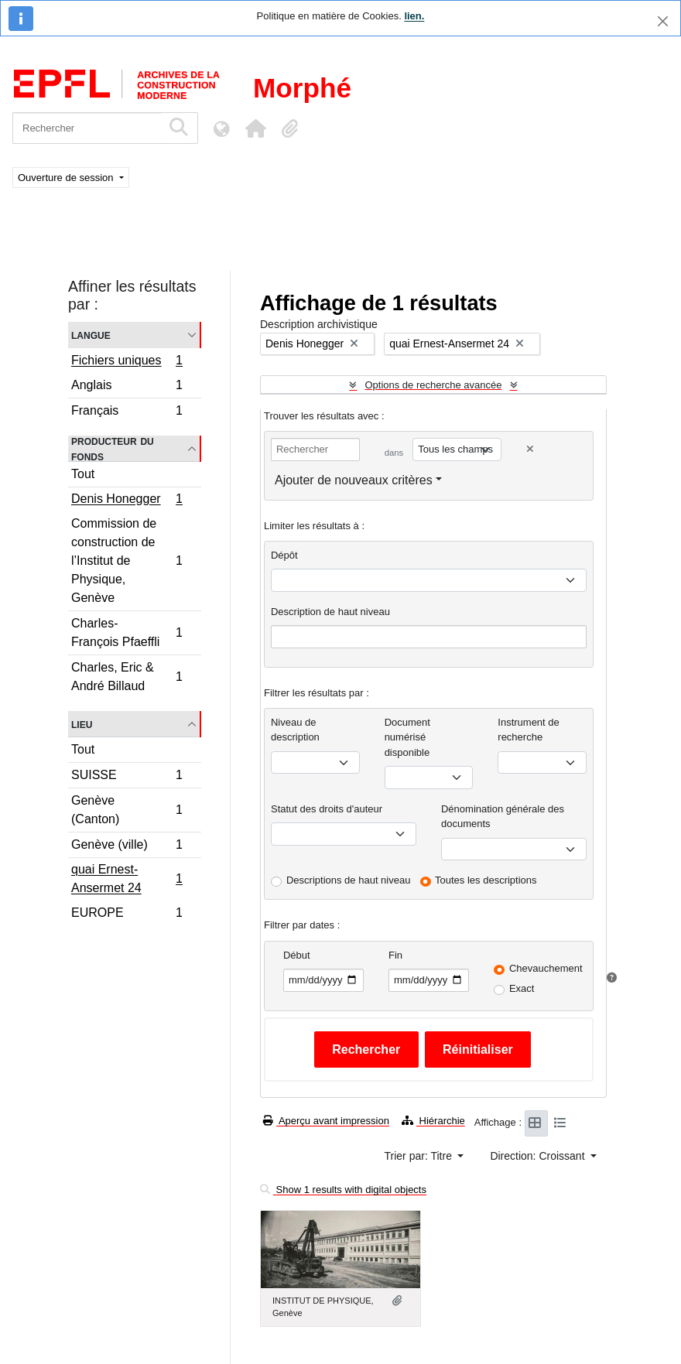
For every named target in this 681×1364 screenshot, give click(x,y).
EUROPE (126, 914)
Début (296, 955)
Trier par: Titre (420, 1156)
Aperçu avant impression (326, 1120)
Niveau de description (295, 730)
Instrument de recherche (529, 730)
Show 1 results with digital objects (343, 1189)
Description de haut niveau (330, 611)
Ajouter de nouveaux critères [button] (354, 480)
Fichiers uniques (126, 362)
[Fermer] (662, 21)
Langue (91, 334)
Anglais (126, 387)
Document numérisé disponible (407, 737)
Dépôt (284, 555)
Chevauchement (546, 968)
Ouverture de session (67, 177)
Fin (395, 955)
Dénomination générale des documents (502, 816)
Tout (82, 473)
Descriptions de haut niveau (348, 880)
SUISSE (126, 777)
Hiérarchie (433, 1120)
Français (126, 412)
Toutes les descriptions (486, 880)
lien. (414, 16)
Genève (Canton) (126, 810)
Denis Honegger (126, 500)
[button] (255, 128)
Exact (522, 988)
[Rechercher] (87, 128)
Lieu (81, 723)
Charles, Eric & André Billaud (126, 676)
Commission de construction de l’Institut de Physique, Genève (126, 560)
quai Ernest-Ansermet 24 (126, 878)
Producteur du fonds (112, 449)
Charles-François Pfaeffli (126, 632)
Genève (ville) (126, 847)
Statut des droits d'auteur (326, 809)
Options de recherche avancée (432, 385)
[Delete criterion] (530, 449)
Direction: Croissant (538, 1156)
